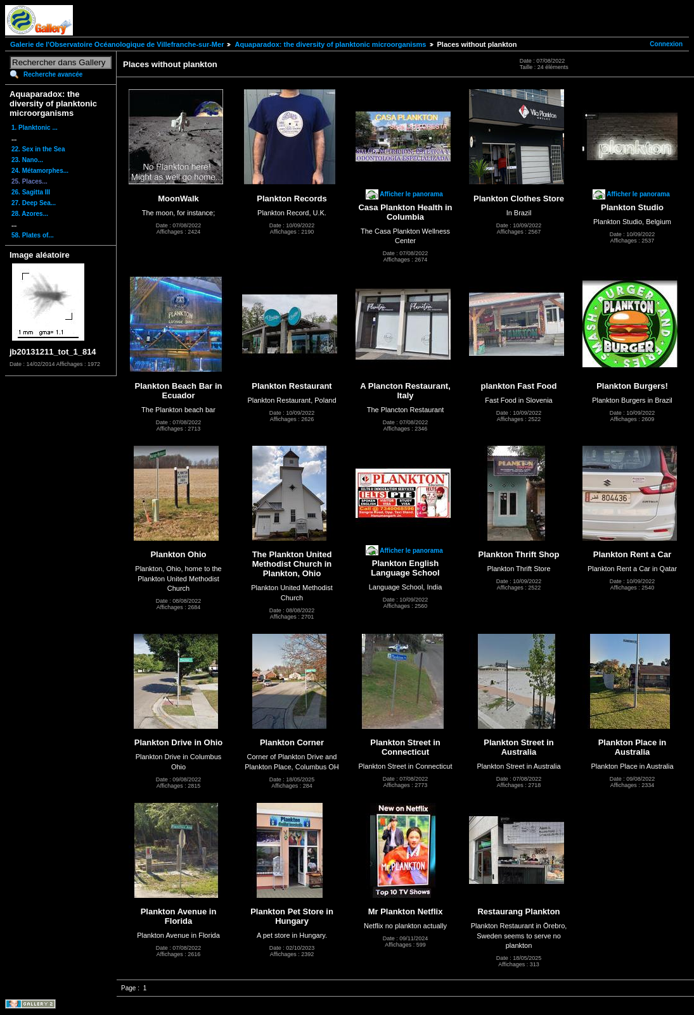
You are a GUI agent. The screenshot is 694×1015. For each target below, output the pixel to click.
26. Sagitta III (30, 192)
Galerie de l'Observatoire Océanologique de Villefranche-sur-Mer (117, 44)
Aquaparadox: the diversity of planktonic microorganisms (330, 44)
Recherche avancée (52, 74)
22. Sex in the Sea (38, 149)
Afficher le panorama (411, 194)
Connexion (666, 44)
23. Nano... (27, 159)
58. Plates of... (32, 235)
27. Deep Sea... (33, 202)
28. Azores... (29, 213)
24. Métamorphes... (39, 170)
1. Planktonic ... (34, 127)
